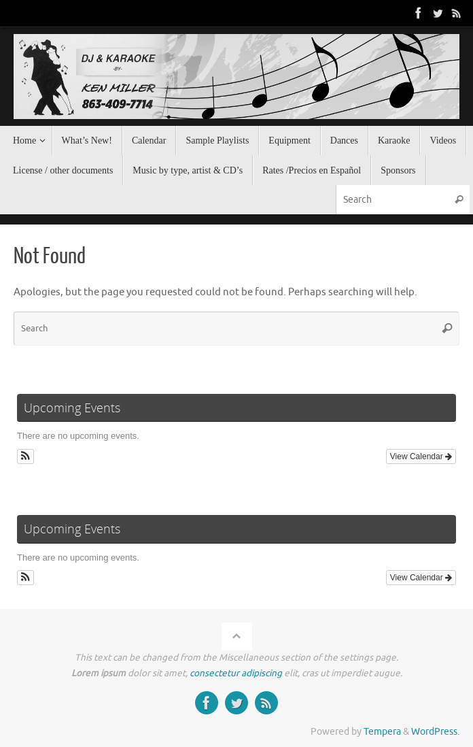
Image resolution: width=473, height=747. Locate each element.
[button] (25, 456)
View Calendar (421, 456)
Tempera (382, 731)
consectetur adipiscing (236, 673)
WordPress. (435, 731)
